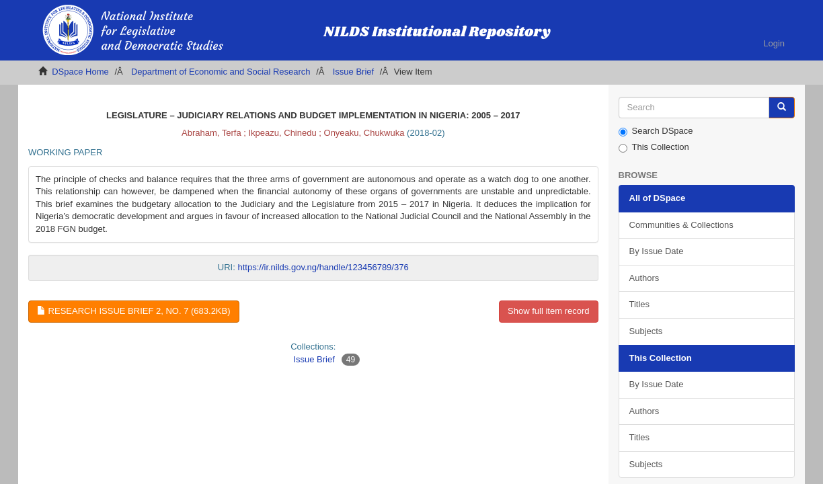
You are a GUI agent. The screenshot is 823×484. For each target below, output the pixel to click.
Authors (644, 278)
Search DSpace (656, 131)
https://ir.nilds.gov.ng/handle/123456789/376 (322, 267)
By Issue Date (656, 251)
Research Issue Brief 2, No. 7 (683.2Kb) (134, 311)
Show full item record (548, 311)
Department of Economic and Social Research (221, 72)
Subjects (646, 331)
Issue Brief (353, 72)
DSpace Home (80, 72)
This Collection (654, 147)
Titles (639, 304)
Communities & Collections (681, 225)
